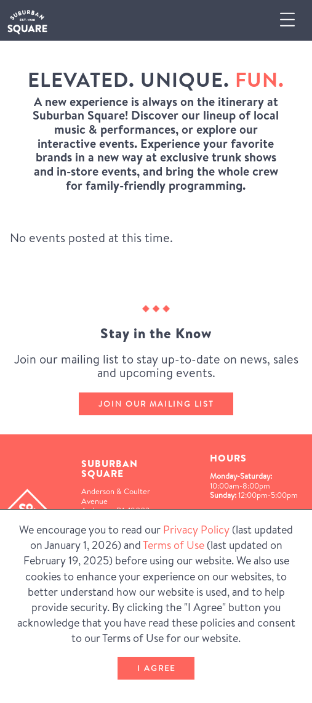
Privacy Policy (196, 529)
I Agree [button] (156, 667)
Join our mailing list (156, 403)
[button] (292, 20)
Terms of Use (173, 545)
